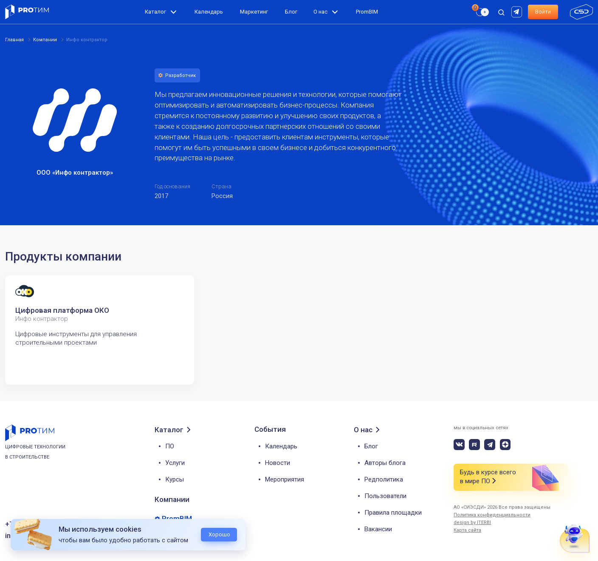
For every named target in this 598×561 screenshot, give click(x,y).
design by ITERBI (472, 522)
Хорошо (219, 534)
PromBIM (367, 11)
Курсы (174, 479)
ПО (169, 446)
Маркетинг (254, 11)
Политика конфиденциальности (492, 515)
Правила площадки (393, 512)
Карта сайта (467, 530)
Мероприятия (284, 479)
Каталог (155, 11)
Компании (172, 499)
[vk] (459, 444)
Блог (291, 11)
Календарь (209, 11)
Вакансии (378, 529)
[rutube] (518, 11)
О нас (320, 11)
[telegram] (489, 444)
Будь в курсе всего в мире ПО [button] (488, 477)
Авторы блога (385, 463)
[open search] (501, 12)
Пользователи (385, 496)
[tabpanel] (99, 330)
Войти (543, 11)
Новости (277, 463)
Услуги (175, 463)
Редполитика (383, 479)
